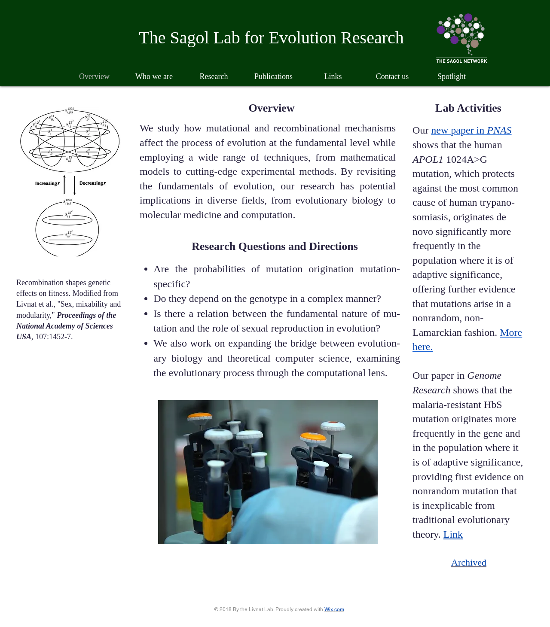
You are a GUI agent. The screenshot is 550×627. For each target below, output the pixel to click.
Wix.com (334, 609)
